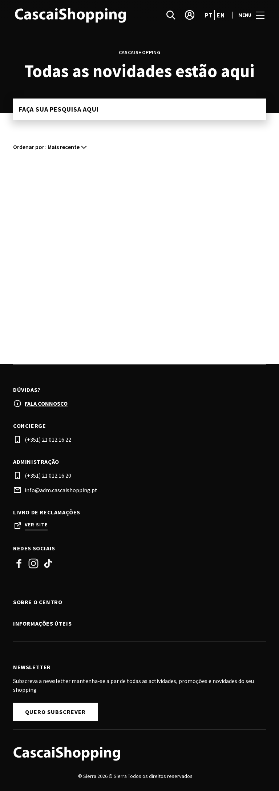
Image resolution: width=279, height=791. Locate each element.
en (221, 15)
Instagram (33, 563)
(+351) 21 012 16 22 (48, 439)
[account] (189, 15)
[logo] (77, 15)
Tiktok (48, 563)
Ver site (36, 525)
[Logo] (135, 753)
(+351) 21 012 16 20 (48, 475)
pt (209, 15)
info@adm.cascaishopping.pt (61, 490)
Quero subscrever (55, 711)
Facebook (19, 563)
